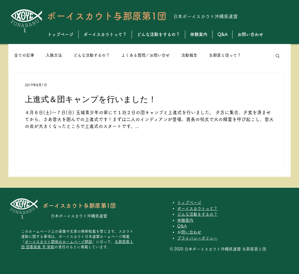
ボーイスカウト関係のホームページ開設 (58, 242)
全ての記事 (24, 55)
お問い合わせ (191, 232)
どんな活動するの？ (91, 55)
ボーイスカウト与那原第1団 (106, 16)
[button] (277, 56)
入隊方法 (54, 55)
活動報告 (189, 55)
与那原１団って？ (225, 55)
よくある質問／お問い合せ (145, 55)
